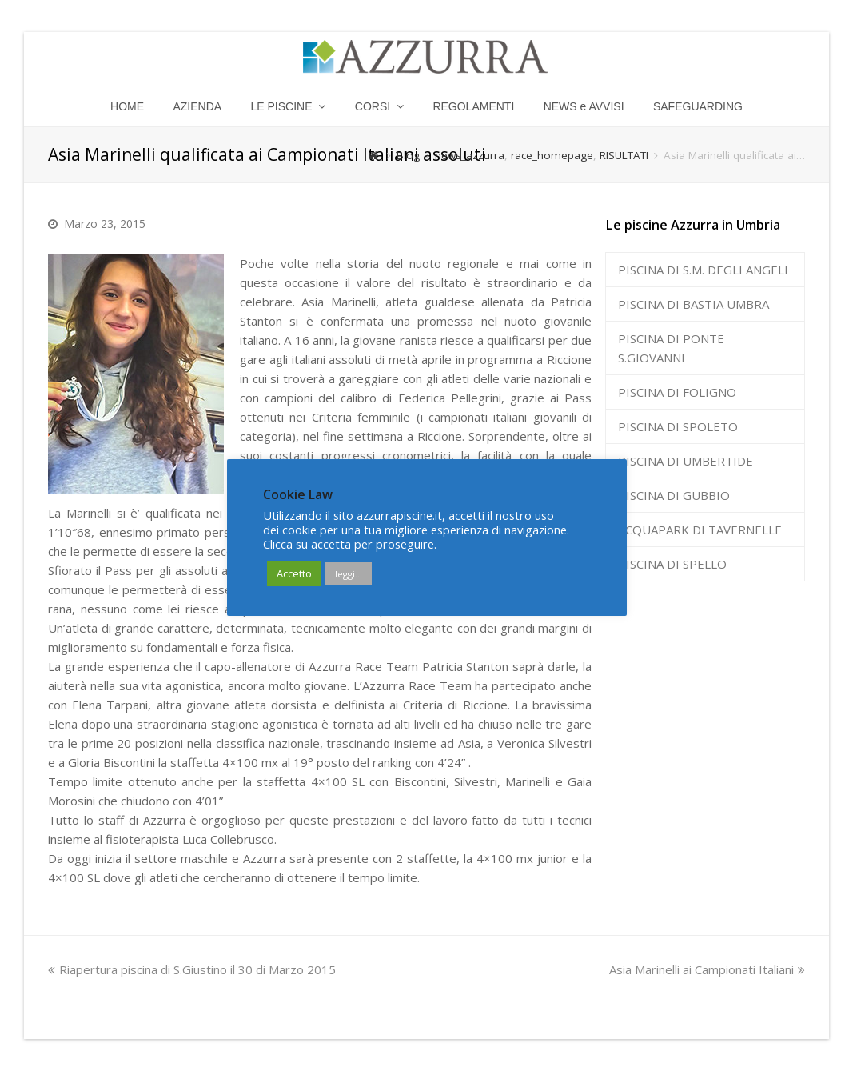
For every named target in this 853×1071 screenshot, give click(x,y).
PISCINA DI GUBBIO (674, 495)
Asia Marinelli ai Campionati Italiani (707, 969)
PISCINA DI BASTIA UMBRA (693, 304)
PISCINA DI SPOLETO (678, 426)
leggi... (348, 574)
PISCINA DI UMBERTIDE (685, 461)
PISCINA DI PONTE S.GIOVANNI (671, 348)
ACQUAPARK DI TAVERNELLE (700, 529)
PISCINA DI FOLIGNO (677, 392)
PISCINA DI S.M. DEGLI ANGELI (703, 270)
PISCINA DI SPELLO (672, 564)
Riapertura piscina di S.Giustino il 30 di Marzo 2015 (192, 969)
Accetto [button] (294, 573)
